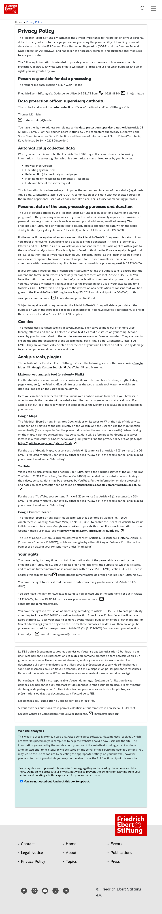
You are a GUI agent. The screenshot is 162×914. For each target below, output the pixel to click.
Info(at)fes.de (135, 93)
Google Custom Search (47, 367)
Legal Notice (32, 852)
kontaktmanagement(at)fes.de (76, 298)
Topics (71, 861)
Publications (121, 852)
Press (115, 861)
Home (18, 22)
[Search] (143, 8)
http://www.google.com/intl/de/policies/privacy (88, 530)
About (71, 852)
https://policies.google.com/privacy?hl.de (45, 443)
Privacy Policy (34, 22)
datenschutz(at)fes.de (38, 120)
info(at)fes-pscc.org (106, 713)
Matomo (46, 736)
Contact (28, 843)
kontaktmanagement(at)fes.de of (79, 575)
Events (116, 843)
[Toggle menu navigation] (153, 8)
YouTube (73, 367)
